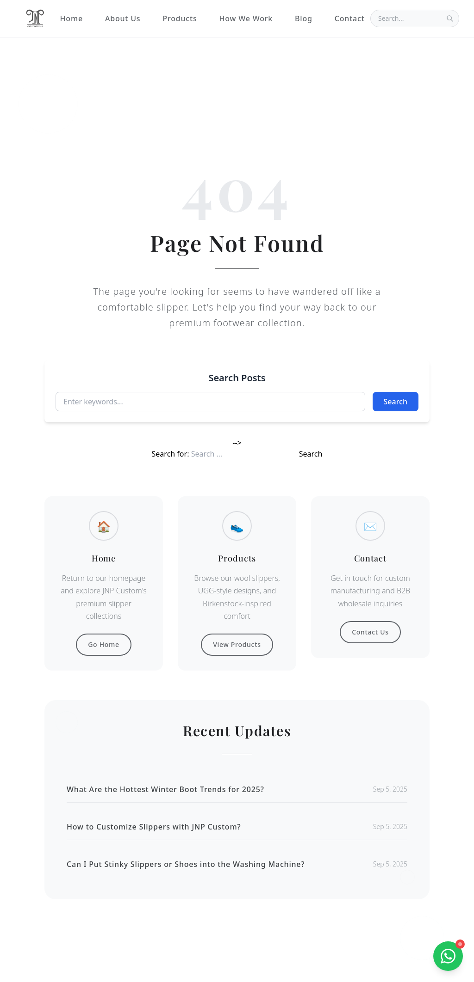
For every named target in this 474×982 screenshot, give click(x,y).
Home (71, 18)
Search (395, 401)
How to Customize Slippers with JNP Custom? (154, 827)
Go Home (103, 644)
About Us (122, 18)
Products (179, 18)
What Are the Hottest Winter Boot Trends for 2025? (165, 789)
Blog (303, 18)
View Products (237, 644)
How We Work (246, 18)
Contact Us (370, 632)
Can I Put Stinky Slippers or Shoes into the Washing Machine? (186, 864)
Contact (350, 18)
